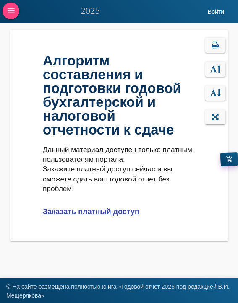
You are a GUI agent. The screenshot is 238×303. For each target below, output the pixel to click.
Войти (216, 11)
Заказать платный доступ (91, 211)
